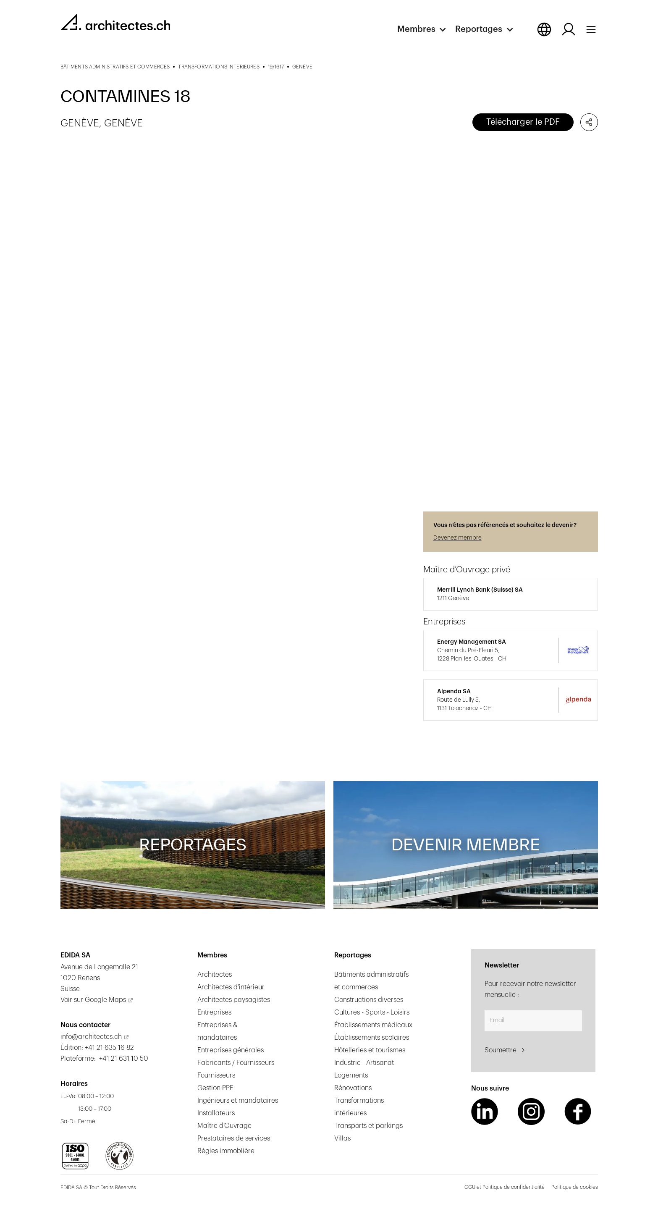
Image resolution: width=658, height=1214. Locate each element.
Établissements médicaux (373, 1025)
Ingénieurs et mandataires (237, 1100)
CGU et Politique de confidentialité (504, 1187)
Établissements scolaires (371, 1037)
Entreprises (214, 1012)
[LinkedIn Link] (484, 1111)
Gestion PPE (215, 1088)
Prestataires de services (233, 1138)
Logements (351, 1075)
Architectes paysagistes (233, 999)
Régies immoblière (225, 1151)
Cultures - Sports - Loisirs (371, 1012)
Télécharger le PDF (523, 122)
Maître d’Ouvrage (224, 1125)
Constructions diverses (368, 999)
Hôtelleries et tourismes (369, 1050)
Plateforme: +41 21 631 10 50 (104, 1058)
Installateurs (216, 1113)
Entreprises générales (230, 1050)
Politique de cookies (574, 1187)
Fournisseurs (216, 1075)
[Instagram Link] (531, 1111)
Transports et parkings (368, 1125)
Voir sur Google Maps (93, 999)
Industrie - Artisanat (364, 1062)
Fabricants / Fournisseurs (235, 1062)
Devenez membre (457, 538)
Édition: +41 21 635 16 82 (97, 1047)
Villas (342, 1138)
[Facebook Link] (577, 1111)
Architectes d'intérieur (231, 987)
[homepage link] (115, 21)
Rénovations (353, 1088)
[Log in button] (569, 29)
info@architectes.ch (91, 1036)
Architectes (214, 974)
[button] (426, 29)
